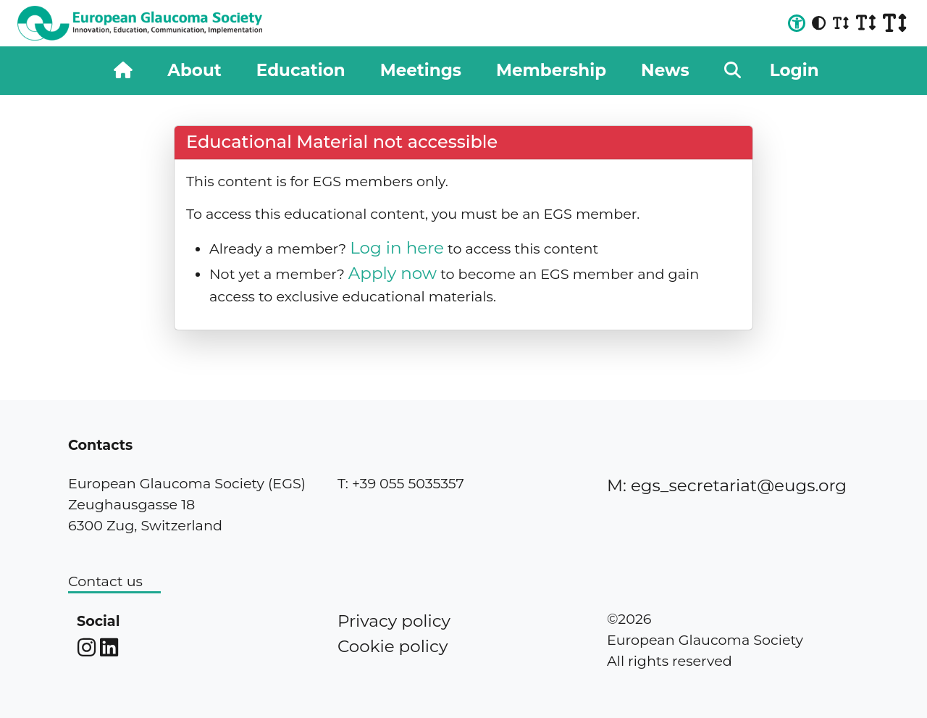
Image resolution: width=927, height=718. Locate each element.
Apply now (392, 273)
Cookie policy (392, 646)
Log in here (397, 248)
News (665, 70)
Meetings (420, 70)
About (194, 70)
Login (794, 70)
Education (300, 70)
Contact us (105, 581)
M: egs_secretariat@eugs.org (727, 485)
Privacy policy (393, 621)
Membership (551, 70)
